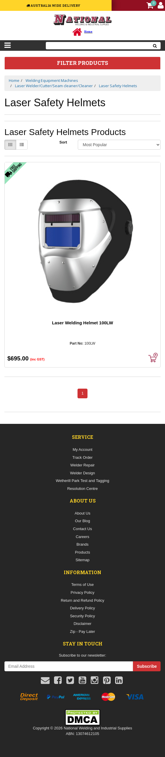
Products (82, 552)
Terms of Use (82, 584)
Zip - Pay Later (82, 631)
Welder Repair (82, 465)
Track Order (83, 457)
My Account (82, 449)
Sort (63, 142)
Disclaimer (83, 623)
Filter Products (82, 63)
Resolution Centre (82, 488)
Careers (82, 537)
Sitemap (82, 560)
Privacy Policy (83, 592)
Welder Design (82, 473)
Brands (82, 544)
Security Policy (82, 616)
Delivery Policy (82, 608)
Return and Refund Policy (82, 600)
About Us (82, 513)
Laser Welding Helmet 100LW (82, 322)
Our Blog (82, 521)
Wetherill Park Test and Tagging (82, 480)
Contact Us (82, 529)
